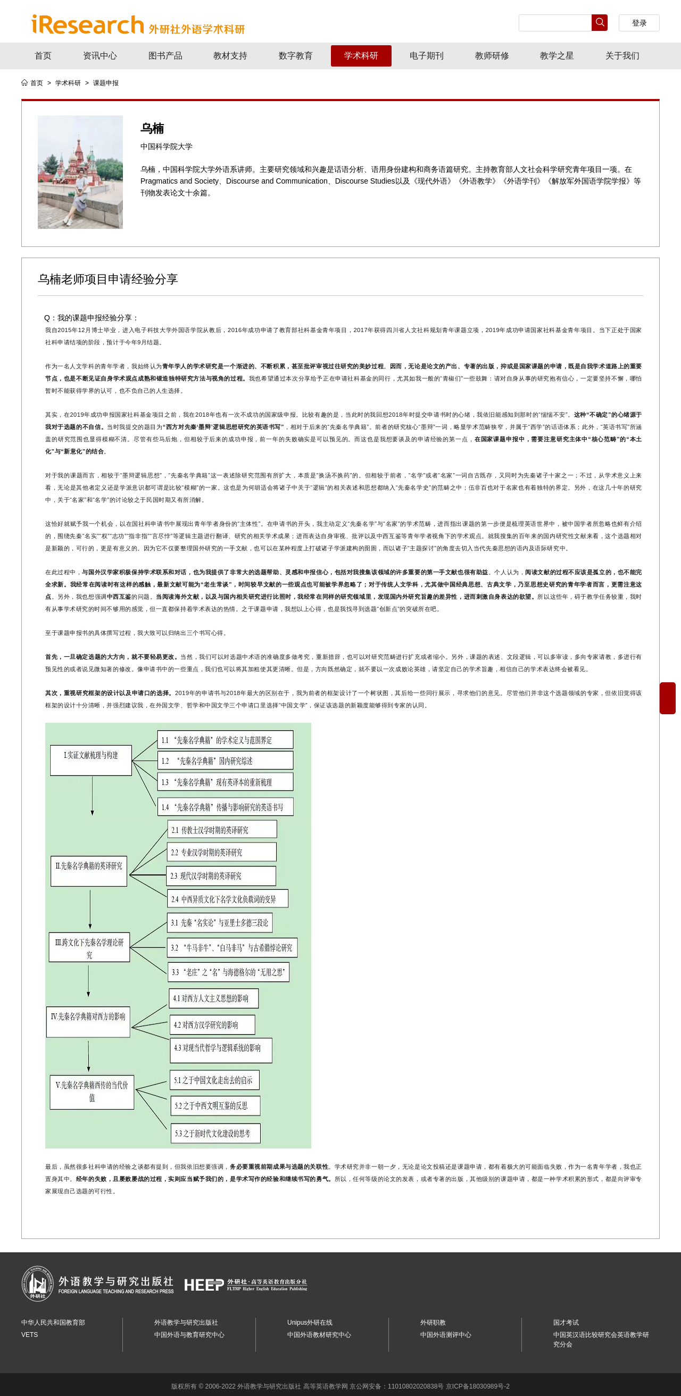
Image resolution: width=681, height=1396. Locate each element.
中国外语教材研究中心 (319, 1331)
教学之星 (557, 55)
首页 (43, 55)
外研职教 (433, 1319)
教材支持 (230, 55)
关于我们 (622, 55)
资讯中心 (100, 55)
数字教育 (296, 55)
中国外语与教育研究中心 (189, 1331)
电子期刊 (427, 55)
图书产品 (165, 55)
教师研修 (492, 55)
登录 (639, 23)
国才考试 (566, 1319)
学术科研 (361, 55)
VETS (29, 1331)
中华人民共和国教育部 (53, 1319)
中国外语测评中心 (445, 1331)
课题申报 (106, 83)
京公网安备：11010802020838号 (397, 1382)
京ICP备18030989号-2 (478, 1382)
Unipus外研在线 (310, 1319)
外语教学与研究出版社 (186, 1319)
